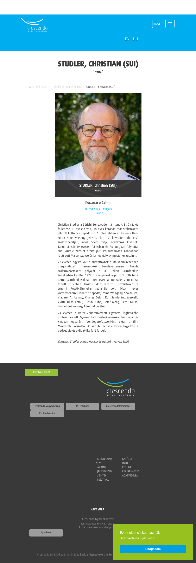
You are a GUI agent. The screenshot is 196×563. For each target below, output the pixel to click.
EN (127, 39)
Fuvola (99, 213)
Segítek (101, 475)
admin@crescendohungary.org (102, 527)
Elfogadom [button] (153, 549)
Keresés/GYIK (130, 471)
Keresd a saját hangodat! (99, 209)
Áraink (101, 467)
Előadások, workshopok (67, 86)
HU (135, 39)
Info (125, 463)
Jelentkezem (104, 471)
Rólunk (127, 467)
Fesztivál (103, 479)
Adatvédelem (130, 475)
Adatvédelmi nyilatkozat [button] (138, 538)
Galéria (127, 459)
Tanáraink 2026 (38, 86)
